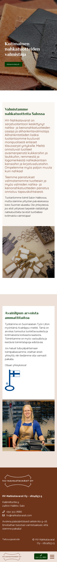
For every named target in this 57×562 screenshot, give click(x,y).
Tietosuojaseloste (11, 539)
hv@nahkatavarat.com (17, 515)
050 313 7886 (12, 511)
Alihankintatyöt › (13, 64)
